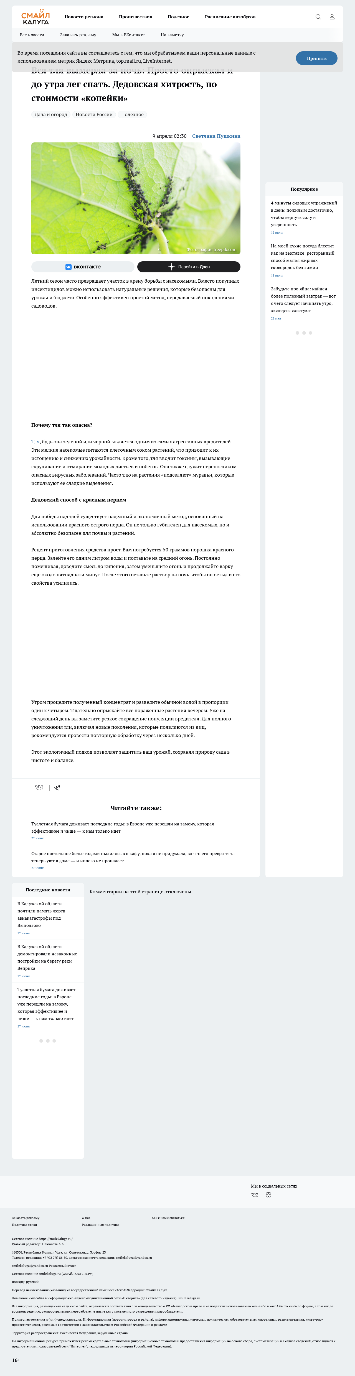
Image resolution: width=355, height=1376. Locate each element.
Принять (317, 58)
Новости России (94, 114)
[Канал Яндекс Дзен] (188, 266)
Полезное (178, 16)
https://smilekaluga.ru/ (56, 1239)
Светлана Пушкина (216, 136)
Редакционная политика (100, 1224)
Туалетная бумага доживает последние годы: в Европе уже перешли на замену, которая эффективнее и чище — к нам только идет (135, 831)
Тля (35, 441)
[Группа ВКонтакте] (83, 266)
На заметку (172, 34)
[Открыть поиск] (318, 16)
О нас (86, 1218)
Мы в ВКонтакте (128, 34)
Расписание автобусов (230, 16)
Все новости (32, 34)
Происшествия (135, 16)
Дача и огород (51, 114)
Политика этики (24, 1224)
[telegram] (58, 788)
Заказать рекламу (78, 34)
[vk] (40, 788)
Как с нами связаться (168, 1218)
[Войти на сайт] (332, 16)
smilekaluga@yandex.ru (134, 1257)
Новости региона (84, 16)
